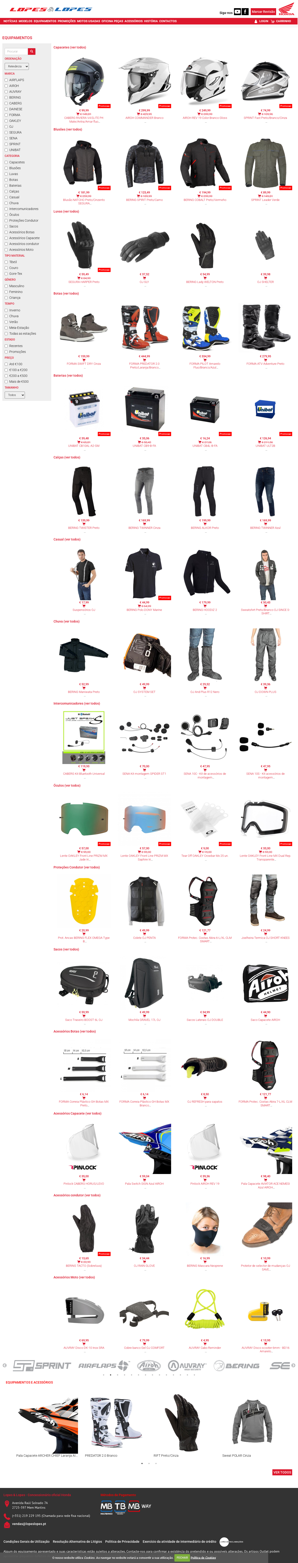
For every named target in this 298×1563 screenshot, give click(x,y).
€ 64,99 (146, 606)
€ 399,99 (206, 114)
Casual (12, 197)
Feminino (14, 292)
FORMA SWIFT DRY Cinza (84, 363)
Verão (11, 322)
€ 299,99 (206, 196)
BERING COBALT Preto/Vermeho (205, 200)
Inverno (12, 310)
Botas (11, 180)
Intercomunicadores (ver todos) (77, 703)
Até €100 (13, 364)
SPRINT (12, 144)
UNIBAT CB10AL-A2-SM (83, 446)
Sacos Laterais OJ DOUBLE (205, 1020)
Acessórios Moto (19, 249)
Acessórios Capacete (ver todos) (78, 1113)
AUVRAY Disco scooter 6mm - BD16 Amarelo (265, 1349)
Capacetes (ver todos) (70, 47)
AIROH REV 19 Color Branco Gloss (205, 118)
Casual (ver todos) (67, 539)
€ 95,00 (86, 852)
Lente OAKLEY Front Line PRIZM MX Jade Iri (84, 857)
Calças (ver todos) (67, 457)
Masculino (14, 286)
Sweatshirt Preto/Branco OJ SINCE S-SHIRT (265, 611)
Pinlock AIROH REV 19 (204, 1183)
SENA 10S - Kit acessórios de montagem (265, 775)
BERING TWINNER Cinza (144, 528)
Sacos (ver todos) (66, 949)
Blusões (13, 168)
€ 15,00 (207, 852)
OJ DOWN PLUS (265, 692)
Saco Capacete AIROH (265, 1020)
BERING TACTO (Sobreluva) (84, 1265)
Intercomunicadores (21, 209)
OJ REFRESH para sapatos (204, 1101)
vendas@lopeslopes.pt (29, 1524)
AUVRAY (13, 91)
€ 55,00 (267, 852)
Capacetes (15, 162)
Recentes (14, 346)
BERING (13, 97)
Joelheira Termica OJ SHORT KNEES (265, 938)
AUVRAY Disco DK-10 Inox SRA (84, 1348)
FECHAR (182, 1557)
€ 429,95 (146, 114)
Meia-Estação (17, 328)
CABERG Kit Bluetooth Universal (84, 773)
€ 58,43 (146, 442)
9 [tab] (159, 1375)
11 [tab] (173, 1375)
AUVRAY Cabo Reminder (205, 1348)
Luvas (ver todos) (66, 211)
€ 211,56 (267, 442)
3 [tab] (117, 1375)
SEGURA (13, 132)
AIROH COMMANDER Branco (144, 118)
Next (293, 1365)
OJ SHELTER (265, 282)
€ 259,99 (85, 196)
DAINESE (13, 109)
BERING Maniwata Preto (84, 692)
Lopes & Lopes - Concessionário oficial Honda (37, 1495)
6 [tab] (138, 1375)
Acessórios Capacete (22, 238)
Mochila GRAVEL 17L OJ (144, 1020)
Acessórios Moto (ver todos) (74, 1277)
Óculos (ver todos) (67, 785)
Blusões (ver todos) (68, 129)
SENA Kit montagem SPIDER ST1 (144, 773)
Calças (12, 191)
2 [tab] (110, 1375)
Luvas (11, 174)
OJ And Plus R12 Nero (204, 692)
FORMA (12, 115)
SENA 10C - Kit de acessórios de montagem (205, 775)
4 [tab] (124, 1375)
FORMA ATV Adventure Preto (265, 363)
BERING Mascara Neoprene (205, 1265)
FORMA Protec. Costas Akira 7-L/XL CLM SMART (265, 1103)
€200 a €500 (16, 376)
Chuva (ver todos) (67, 621)
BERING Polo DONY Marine (144, 610)
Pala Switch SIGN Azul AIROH (144, 1183)
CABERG (13, 103)
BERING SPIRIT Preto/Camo (144, 200)
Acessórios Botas (19, 232)
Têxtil (11, 262)
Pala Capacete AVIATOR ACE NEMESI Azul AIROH (265, 1185)
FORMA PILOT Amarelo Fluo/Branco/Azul (205, 365)
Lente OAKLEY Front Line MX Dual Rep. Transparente (265, 857)
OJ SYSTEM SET (144, 692)
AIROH (12, 86)
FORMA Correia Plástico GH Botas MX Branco (144, 1103)
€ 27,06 (207, 442)
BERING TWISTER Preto (83, 528)
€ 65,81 (86, 442)
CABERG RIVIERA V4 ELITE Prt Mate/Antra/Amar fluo (83, 119)
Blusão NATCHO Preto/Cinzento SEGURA (84, 201)
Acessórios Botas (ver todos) (75, 1031)
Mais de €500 (17, 381)
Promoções (15, 352)
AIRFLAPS (14, 80)
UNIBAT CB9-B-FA (144, 446)
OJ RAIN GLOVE (144, 1265)
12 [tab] (180, 1375)
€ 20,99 (86, 1262)
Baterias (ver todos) (68, 375)
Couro (11, 268)
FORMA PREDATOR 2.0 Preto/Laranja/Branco (144, 365)
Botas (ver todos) (66, 293)
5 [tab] (131, 1375)
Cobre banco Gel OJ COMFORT (144, 1348)
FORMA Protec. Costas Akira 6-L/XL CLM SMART (205, 939)
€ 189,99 (146, 196)
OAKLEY (13, 121)
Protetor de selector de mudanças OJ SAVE (265, 1267)
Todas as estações (20, 333)
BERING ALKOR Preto (205, 528)
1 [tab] (103, 1375)
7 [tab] (145, 1375)
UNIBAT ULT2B (265, 446)
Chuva (12, 203)
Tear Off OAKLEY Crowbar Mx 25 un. (204, 855)
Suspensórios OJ (84, 610)
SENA (11, 138)
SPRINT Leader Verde (265, 200)
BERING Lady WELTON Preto (205, 282)
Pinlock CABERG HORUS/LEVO (84, 1183)
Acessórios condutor (22, 244)
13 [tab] (187, 1375)
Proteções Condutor (21, 220)
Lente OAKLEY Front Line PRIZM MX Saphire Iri (144, 857)
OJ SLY (144, 282)
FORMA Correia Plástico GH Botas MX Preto (84, 1103)
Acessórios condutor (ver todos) (77, 1195)
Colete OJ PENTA (144, 938)
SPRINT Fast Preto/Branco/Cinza (265, 118)
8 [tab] (152, 1375)
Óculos (12, 215)
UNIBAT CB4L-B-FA (205, 446)
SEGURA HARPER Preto (83, 282)
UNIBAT (12, 150)
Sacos (11, 226)
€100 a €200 (16, 370)
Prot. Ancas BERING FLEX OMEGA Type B (84, 939)
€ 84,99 (86, 278)
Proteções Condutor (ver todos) (77, 867)
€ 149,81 (85, 114)
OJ (9, 126)
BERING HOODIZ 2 (205, 610)
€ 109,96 (267, 114)
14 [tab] (194, 1375)
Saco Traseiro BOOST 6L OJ (83, 1020)
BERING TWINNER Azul (265, 528)
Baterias (13, 185)
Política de (203, 1557)
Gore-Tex (13, 273)
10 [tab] (166, 1375)
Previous (4, 1365)
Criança (12, 298)
